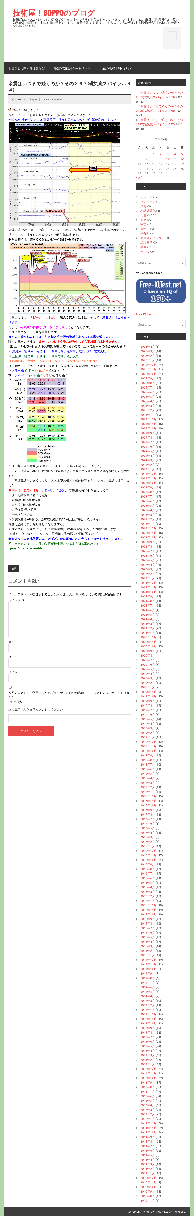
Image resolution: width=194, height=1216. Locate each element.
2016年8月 (147, 869)
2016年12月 (148, 850)
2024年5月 (147, 451)
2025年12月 (148, 364)
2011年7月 (147, 1146)
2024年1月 (147, 469)
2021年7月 (147, 605)
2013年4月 (147, 1050)
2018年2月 (147, 787)
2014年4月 (147, 996)
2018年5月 (147, 773)
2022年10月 (148, 537)
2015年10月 (148, 914)
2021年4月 (147, 619)
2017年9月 (147, 810)
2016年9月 (147, 864)
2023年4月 (147, 510)
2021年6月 (147, 610)
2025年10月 (148, 373)
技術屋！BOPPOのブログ (54, 12)
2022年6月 (147, 555)
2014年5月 (147, 991)
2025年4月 (147, 401)
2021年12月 (148, 582)
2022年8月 (147, 546)
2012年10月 (148, 1078)
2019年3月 (147, 728)
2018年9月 (147, 755)
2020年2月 (147, 682)
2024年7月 (147, 442)
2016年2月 (147, 896)
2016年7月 (147, 873)
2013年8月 (147, 1032)
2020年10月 (148, 646)
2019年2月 (147, 732)
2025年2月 (147, 410)
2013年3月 (147, 1055)
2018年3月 (147, 782)
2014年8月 (147, 978)
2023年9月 (147, 487)
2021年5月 (147, 614)
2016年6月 (147, 878)
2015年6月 (147, 932)
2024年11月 (148, 423)
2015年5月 (147, 937)
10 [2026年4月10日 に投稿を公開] (168, 159)
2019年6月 (147, 714)
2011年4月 (147, 1159)
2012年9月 (147, 1082)
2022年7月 (147, 551)
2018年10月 (148, 751)
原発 (143, 206)
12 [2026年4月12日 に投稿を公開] (182, 159)
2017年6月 (147, 823)
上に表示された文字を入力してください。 (37, 709)
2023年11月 (148, 478)
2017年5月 (147, 828)
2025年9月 (147, 378)
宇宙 (143, 224)
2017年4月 (147, 832)
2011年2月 (147, 1168)
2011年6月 (147, 1150)
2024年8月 (147, 437)
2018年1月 (147, 791)
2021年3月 (147, 623)
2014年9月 (147, 973)
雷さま (144, 251)
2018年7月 (147, 764)
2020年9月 (147, 651)
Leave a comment (53, 99)
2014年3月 (147, 1000)
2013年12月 (148, 1014)
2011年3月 (147, 1164)
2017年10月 (148, 805)
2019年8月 (147, 705)
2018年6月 (147, 769)
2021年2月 (147, 628)
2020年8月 (147, 655)
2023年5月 (147, 505)
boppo (34, 99)
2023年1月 (147, 523)
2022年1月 (147, 578)
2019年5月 (147, 719)
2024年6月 (147, 446)
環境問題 (146, 242)
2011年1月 (147, 1173)
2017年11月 (148, 800)
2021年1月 (147, 632)
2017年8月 (147, 814)
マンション (148, 201)
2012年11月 (148, 1073)
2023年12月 (148, 473)
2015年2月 (147, 950)
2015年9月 (147, 919)
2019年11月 (148, 691)
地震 (13, 568)
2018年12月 (148, 741)
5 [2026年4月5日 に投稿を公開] (182, 154)
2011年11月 (148, 1128)
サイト (12, 672)
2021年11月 (148, 587)
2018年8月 (147, 760)
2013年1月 (147, 1064)
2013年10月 (148, 1023)
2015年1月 (147, 955)
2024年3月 (147, 460)
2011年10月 (148, 1132)
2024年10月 (148, 428)
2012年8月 (147, 1087)
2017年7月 (147, 819)
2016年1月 (147, 900)
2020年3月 (147, 678)
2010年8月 (147, 1196)
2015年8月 (147, 923)
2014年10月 (148, 969)
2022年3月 (147, 569)
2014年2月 (147, 1005)
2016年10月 (148, 860)
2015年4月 (147, 941)
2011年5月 (147, 1155)
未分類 (144, 233)
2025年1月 (147, 414)
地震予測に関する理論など (26, 68)
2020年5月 (147, 669)
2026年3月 (147, 351)
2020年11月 (148, 641)
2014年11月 (148, 964)
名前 (11, 641)
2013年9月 (147, 1028)
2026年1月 (147, 360)
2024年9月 (147, 433)
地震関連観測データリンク (72, 68)
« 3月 (139, 177)
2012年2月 (147, 1114)
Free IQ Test (144, 314)
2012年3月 (147, 1109)
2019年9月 (147, 701)
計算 (143, 247)
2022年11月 (148, 532)
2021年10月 (148, 592)
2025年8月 (147, 383)
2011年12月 (148, 1123)
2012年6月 (147, 1096)
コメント (16, 600)
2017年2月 (147, 841)
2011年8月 (147, 1141)
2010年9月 (147, 1191)
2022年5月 (147, 560)
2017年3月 (147, 837)
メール (12, 656)
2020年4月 (147, 673)
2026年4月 (147, 346)
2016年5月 (147, 882)
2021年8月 (147, 601)
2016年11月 (148, 855)
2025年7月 (147, 387)
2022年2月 (147, 573)
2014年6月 (147, 987)
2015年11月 (148, 909)
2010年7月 (147, 1200)
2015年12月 (148, 905)
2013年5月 (147, 1046)
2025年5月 (147, 396)
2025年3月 (147, 405)
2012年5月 (147, 1100)
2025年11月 (148, 369)
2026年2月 (147, 355)
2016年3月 (147, 891)
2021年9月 (147, 596)
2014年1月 (147, 1009)
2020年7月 (147, 660)
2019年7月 (147, 710)
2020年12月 (148, 637)
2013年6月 (147, 1041)
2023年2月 (147, 519)
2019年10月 (148, 696)
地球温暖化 (148, 210)
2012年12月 (148, 1068)
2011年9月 (147, 1137)
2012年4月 (147, 1105)
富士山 (144, 229)
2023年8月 (147, 492)
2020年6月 (147, 664)
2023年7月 (147, 496)
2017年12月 (148, 796)
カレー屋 (146, 197)
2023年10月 (148, 483)
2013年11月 (148, 1018)
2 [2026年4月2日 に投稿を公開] (161, 154)
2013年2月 (147, 1059)
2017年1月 (147, 846)
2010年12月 (148, 1177)
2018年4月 (147, 778)
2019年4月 (147, 723)
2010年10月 (148, 1187)
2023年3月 (147, 514)
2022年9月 (147, 542)
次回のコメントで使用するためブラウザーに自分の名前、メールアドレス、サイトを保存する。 (69, 694)
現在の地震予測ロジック (116, 68)
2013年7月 (147, 1037)
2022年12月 (148, 528)
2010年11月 (148, 1182)
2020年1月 (147, 687)
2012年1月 (147, 1118)
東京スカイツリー (152, 238)
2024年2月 (147, 464)
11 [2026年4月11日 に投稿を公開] (175, 159)
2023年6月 (147, 501)
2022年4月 (147, 564)
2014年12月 (148, 959)
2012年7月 (147, 1091)
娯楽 (143, 219)
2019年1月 (147, 737)
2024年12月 (148, 419)
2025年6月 (147, 392)
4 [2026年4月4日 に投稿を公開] (175, 154)
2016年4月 (147, 887)
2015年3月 (147, 946)
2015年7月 (147, 928)
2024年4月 (147, 455)
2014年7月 (147, 982)
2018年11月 (148, 746)
